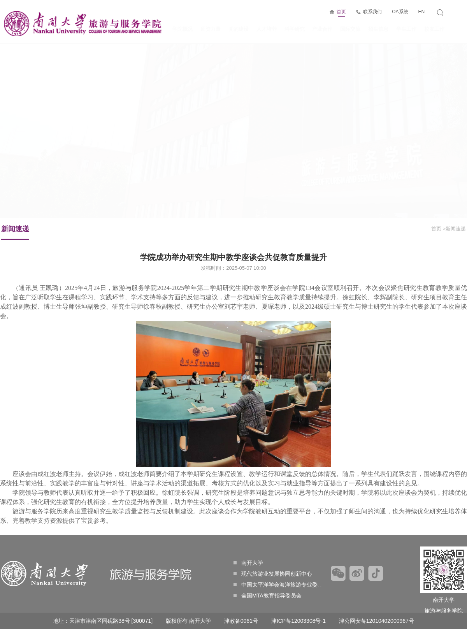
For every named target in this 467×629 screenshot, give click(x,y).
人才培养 (266, 29)
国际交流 (350, 29)
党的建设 (238, 29)
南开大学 (248, 563)
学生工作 (406, 29)
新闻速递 (21, 232)
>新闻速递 (448, 229)
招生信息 (378, 29)
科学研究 (294, 29)
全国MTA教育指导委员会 (268, 595)
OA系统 (400, 11)
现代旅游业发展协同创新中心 (273, 574)
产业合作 (322, 29)
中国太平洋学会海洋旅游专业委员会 (281, 585)
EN (421, 11)
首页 (341, 13)
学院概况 (182, 29)
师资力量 (210, 29)
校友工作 (434, 29)
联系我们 (372, 11)
